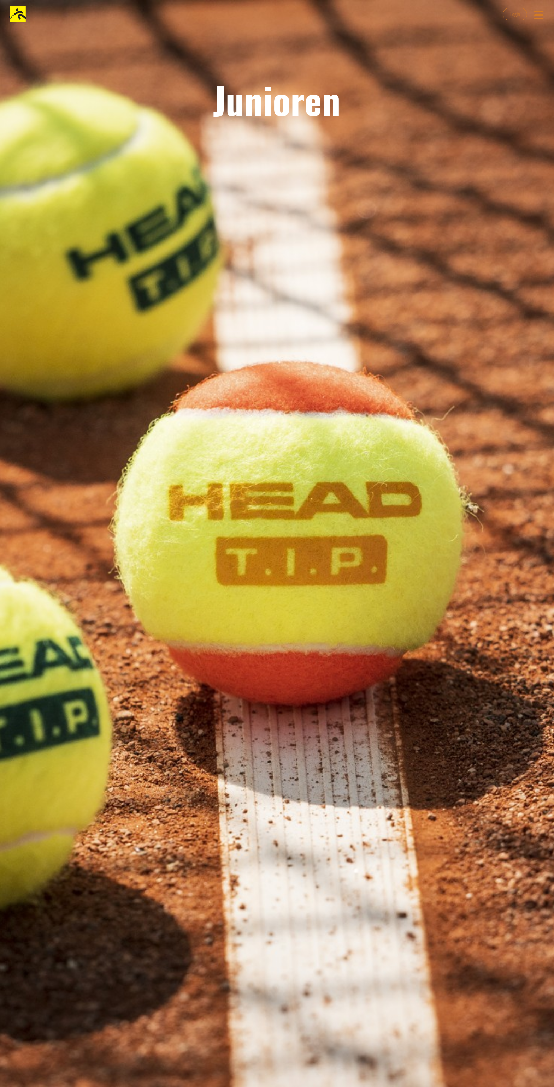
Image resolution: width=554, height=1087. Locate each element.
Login (515, 14)
